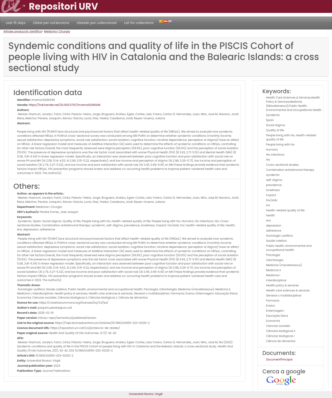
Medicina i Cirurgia (57, 31)
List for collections (139, 22)
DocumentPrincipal (279, 359)
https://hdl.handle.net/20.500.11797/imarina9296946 (64, 105)
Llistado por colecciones (97, 22)
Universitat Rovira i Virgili (146, 394)
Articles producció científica (22, 31)
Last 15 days (16, 22)
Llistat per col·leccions (51, 22)
